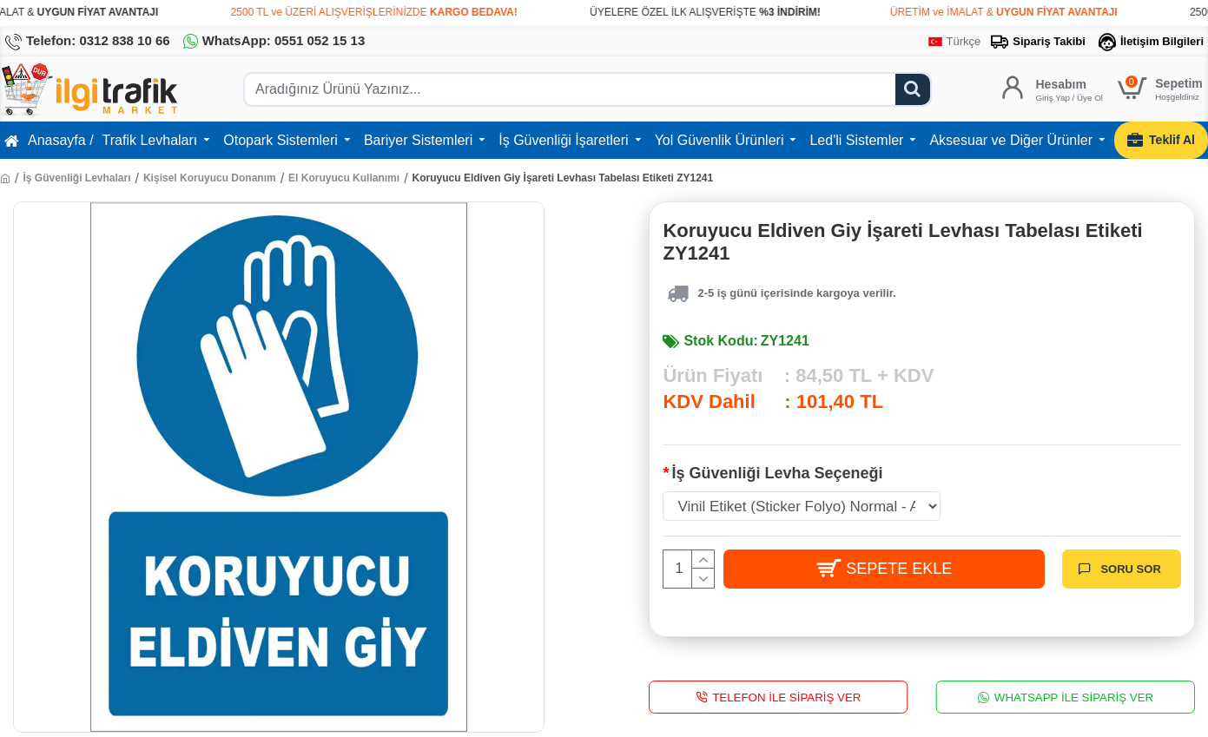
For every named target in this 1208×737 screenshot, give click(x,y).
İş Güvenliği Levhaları (76, 178)
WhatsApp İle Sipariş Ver (1073, 696)
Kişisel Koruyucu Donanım (209, 178)
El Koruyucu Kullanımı (343, 178)
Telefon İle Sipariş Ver (787, 696)
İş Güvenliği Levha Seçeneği (776, 473)
